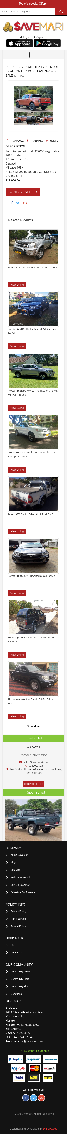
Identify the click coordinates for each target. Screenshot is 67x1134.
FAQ (13, 943)
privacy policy (18, 910)
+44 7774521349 (23, 1034)
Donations (16, 991)
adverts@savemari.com (29, 1038)
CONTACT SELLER (23, 192)
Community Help (20, 977)
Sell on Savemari (20, 876)
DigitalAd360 (50, 1126)
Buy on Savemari (20, 884)
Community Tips (19, 984)
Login (26, 37)
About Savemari (19, 854)
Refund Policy (18, 924)
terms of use (18, 917)
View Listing (17, 284)
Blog (13, 862)
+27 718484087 (21, 1030)
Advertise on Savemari (23, 891)
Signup (40, 37)
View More (33, 726)
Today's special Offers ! (33, 3)
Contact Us (17, 950)
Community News (20, 969)
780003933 (31, 1022)
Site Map (15, 869)
